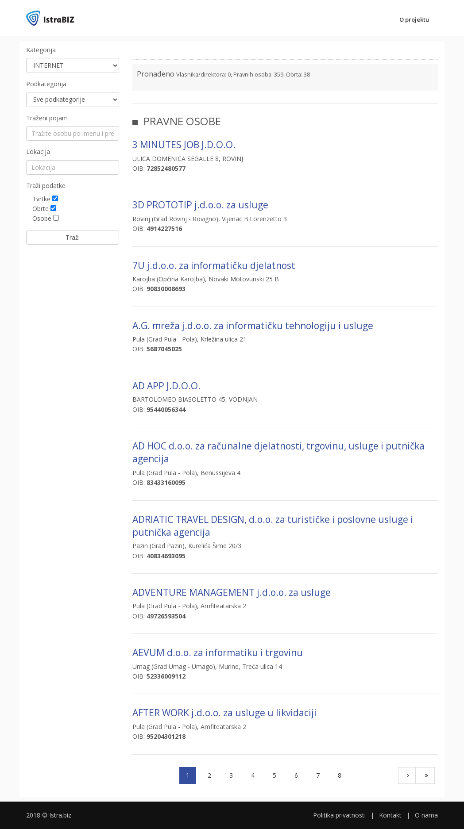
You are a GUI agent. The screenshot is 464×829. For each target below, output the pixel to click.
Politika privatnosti (339, 815)
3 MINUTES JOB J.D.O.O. (184, 144)
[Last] (425, 775)
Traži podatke (46, 185)
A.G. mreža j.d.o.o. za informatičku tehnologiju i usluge (252, 325)
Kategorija (41, 50)
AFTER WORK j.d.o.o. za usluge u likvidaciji (224, 712)
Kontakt (390, 815)
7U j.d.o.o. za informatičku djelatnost (213, 265)
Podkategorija (46, 84)
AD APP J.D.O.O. (166, 386)
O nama (426, 815)
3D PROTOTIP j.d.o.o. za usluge (200, 205)
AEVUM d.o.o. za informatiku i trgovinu (217, 652)
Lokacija (38, 151)
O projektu (414, 19)
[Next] (407, 775)
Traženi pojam (47, 118)
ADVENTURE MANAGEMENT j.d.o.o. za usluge (231, 592)
